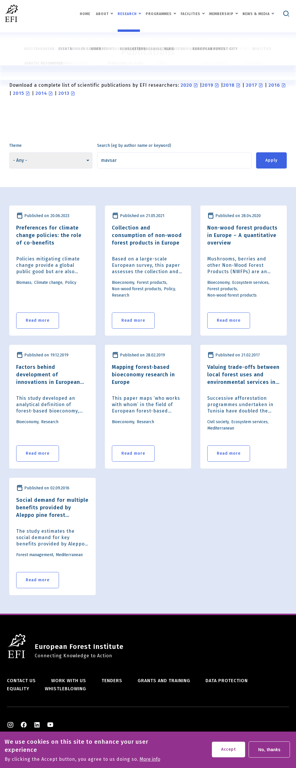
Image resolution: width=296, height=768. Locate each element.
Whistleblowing (65, 688)
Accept (228, 750)
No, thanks (269, 751)
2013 (63, 93)
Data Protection (227, 680)
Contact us (21, 680)
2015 (18, 93)
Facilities (190, 14)
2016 (274, 85)
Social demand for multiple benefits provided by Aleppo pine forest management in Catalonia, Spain (52, 508)
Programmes (159, 14)
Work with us (68, 680)
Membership (221, 14)
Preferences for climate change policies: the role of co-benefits (49, 235)
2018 (229, 85)
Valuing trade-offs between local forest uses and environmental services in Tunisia (243, 375)
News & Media (256, 14)
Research (127, 14)
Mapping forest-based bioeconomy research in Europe (143, 374)
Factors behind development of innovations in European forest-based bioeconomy (50, 375)
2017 (251, 85)
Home (85, 14)
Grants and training (164, 680)
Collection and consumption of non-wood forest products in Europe (147, 235)
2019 (207, 85)
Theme (15, 145)
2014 (41, 93)
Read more (37, 320)
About (102, 14)
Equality (18, 688)
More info (150, 760)
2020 (186, 85)
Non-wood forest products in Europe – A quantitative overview (242, 235)
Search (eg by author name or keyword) (134, 145)
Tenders (111, 680)
